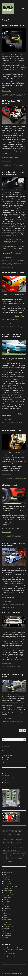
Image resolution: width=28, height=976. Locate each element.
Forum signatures (7, 778)
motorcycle (17, 845)
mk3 (12, 423)
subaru (23, 853)
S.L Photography (7, 919)
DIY (23, 834)
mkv (23, 535)
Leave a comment (18, 95)
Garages (5, 753)
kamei (10, 327)
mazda (19, 842)
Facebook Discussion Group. (9, 201)
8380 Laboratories (8, 872)
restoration (5, 853)
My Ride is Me (7, 908)
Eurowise (20, 704)
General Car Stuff (19, 260)
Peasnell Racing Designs (14, 214)
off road (9, 847)
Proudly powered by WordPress (15, 973)
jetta (8, 423)
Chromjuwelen (7, 881)
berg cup (19, 326)
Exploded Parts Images (9, 777)
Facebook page (12, 199)
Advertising (6, 775)
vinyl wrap (4, 95)
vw (12, 95)
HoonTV (5, 899)
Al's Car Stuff (6, 876)
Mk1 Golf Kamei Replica (13, 273)
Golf (16, 58)
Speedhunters (7, 924)
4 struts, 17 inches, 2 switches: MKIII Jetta (12, 335)
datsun (19, 834)
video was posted (6, 590)
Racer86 (5, 915)
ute (4, 166)
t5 (13, 667)
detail (19, 477)
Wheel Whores (7, 935)
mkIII (14, 423)
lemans (21, 263)
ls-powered (13, 842)
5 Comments (19, 166)
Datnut (5, 885)
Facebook (11, 128)
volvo (23, 667)
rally (10, 266)
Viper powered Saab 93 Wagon (10, 632)
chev (20, 831)
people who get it (10, 478)
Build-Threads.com (16, 253)
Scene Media (6, 921)
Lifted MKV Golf (9, 485)
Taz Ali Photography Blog (9, 930)
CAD (6, 261)
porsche (10, 850)
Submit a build (7, 782)
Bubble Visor (6, 879)
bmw (3, 261)
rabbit (24, 94)
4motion (17, 164)
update (23, 605)
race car (7, 266)
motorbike (10, 845)
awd (20, 164)
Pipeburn (5, 912)
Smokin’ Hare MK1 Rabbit (14, 25)
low (10, 423)
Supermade (6, 928)
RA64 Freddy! (6, 913)
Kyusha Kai (6, 905)
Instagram (4, 966)
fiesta (11, 263)
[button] (14, 969)
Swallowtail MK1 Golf (11, 431)
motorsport (15, 264)
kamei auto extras (16, 327)
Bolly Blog (6, 878)
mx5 (22, 845)
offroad (3, 536)
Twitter (16, 128)
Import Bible (6, 901)
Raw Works (6, 917)
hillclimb (7, 327)
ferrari (21, 261)
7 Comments (10, 267)
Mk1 (13, 58)
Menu (23, 8)
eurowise (4, 722)
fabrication (12, 165)
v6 (6, 166)
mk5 (21, 535)
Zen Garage (6, 937)
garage (12, 839)
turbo (18, 266)
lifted (18, 535)
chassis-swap (14, 831)
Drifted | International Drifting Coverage (13, 887)
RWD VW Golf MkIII (11, 613)
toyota (4, 855)
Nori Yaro (5, 910)
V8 (23, 855)
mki (20, 165)
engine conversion (6, 165)
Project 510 (6, 757)
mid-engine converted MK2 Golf (10, 581)
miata (4, 845)
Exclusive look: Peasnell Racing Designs (13, 173)
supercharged (11, 536)
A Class (5, 874)
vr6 (13, 166)
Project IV (5, 759)
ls (8, 842)
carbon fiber (9, 261)
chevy (10, 834)
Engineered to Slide (8, 892)
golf (19, 94)
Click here (4, 157)
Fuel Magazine (7, 897)
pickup (22, 165)
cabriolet (21, 721)
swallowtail (16, 478)
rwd (14, 605)
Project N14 (6, 761)
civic (13, 261)
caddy (22, 164)
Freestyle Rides (7, 896)
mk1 (21, 94)
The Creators (6, 931)
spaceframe (14, 266)
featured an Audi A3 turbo (18, 452)
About (5, 773)
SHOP (4, 780)
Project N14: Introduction (9, 956)
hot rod (4, 842)
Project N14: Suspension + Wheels (12, 947)
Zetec (5, 267)
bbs (16, 326)
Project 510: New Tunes (9, 955)
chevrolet (5, 834)
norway (11, 605)
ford (14, 263)
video (4, 858)
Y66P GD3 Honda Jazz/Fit (9, 953)
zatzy (5, 669)
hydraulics (4, 423)
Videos (5, 762)
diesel (17, 94)
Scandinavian (14, 656)
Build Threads (12, 94)
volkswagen (9, 95)
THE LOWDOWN (7, 933)
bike (4, 831)
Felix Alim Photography (9, 894)
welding (20, 858)
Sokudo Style (6, 922)
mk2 (11, 264)
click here (17, 315)
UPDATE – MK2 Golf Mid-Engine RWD (13, 544)
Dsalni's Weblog (7, 890)
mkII (9, 605)
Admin (5, 750)
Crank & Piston (7, 883)
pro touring (16, 850)
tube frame (10, 855)
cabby (18, 721)
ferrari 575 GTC (7, 263)
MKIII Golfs (20, 643)
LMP (7, 264)
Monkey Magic (7, 906)
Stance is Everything (8, 926)
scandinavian (18, 605)
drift (4, 837)
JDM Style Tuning (7, 903)
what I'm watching (7, 861)
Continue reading (6, 90)
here (23, 315)
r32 (2, 166)
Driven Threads (7, 888)
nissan (4, 847)
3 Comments (12, 329)
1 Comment (5, 479)
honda (18, 263)
